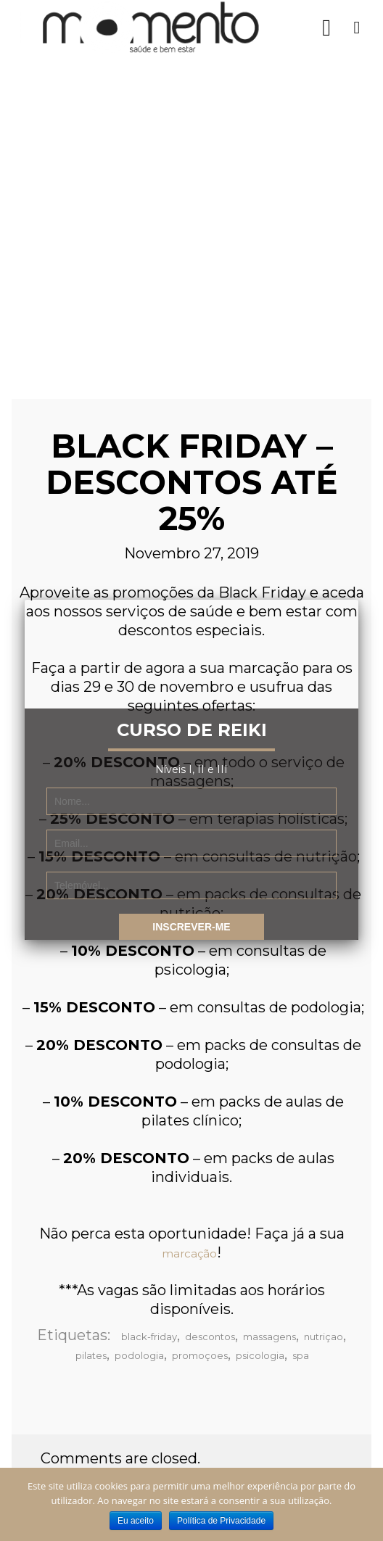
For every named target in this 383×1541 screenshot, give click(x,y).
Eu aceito (136, 1521)
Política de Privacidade (221, 1521)
